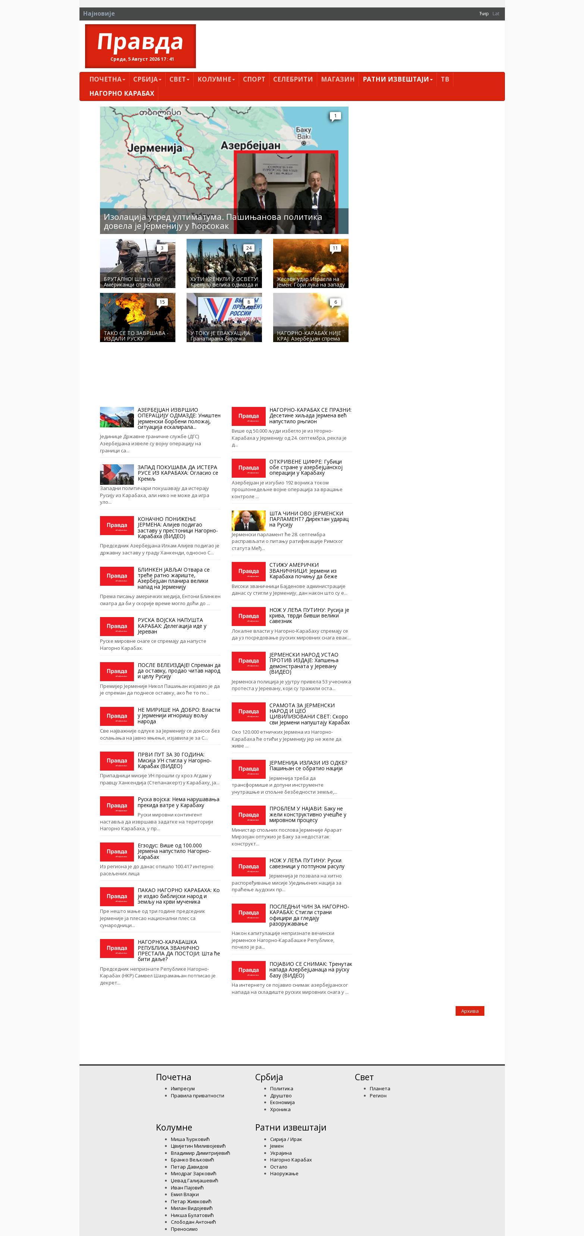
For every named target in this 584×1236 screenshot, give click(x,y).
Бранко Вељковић (192, 1159)
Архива (470, 1011)
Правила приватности (197, 1095)
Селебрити (293, 79)
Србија (147, 79)
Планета (380, 1088)
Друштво (281, 1095)
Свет (179, 79)
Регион (378, 1095)
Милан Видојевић (192, 1208)
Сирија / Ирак (286, 1139)
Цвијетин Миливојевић (198, 1145)
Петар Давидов (189, 1166)
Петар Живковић (191, 1201)
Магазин (338, 79)
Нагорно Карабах (121, 93)
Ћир (484, 13)
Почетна (107, 79)
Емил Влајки (185, 1194)
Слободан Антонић (193, 1221)
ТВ (445, 79)
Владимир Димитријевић (200, 1153)
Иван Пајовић (187, 1187)
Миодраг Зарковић (193, 1173)
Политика (281, 1088)
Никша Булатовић (192, 1215)
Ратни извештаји (398, 79)
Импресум (183, 1088)
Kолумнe (216, 79)
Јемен (277, 1145)
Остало (278, 1166)
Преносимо (184, 1229)
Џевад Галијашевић (194, 1180)
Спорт (254, 79)
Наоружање (284, 1173)
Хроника (280, 1109)
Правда (140, 40)
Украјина (281, 1153)
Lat (496, 13)
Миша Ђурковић (190, 1139)
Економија (282, 1102)
